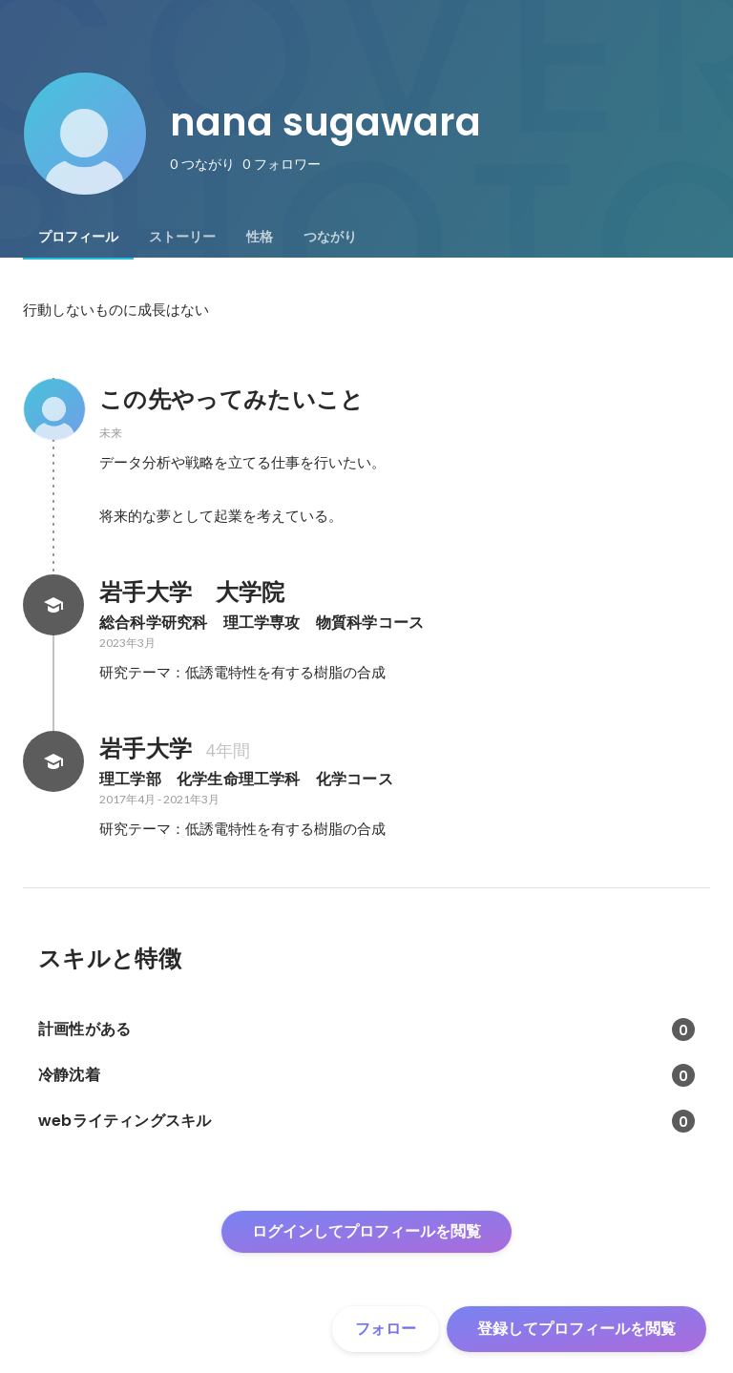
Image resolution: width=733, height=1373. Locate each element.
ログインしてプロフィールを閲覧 (366, 1231)
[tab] (78, 237)
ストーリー (182, 236)
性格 (259, 236)
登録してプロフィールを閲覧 (576, 1329)
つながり (330, 236)
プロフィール (78, 236)
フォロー (385, 1329)
